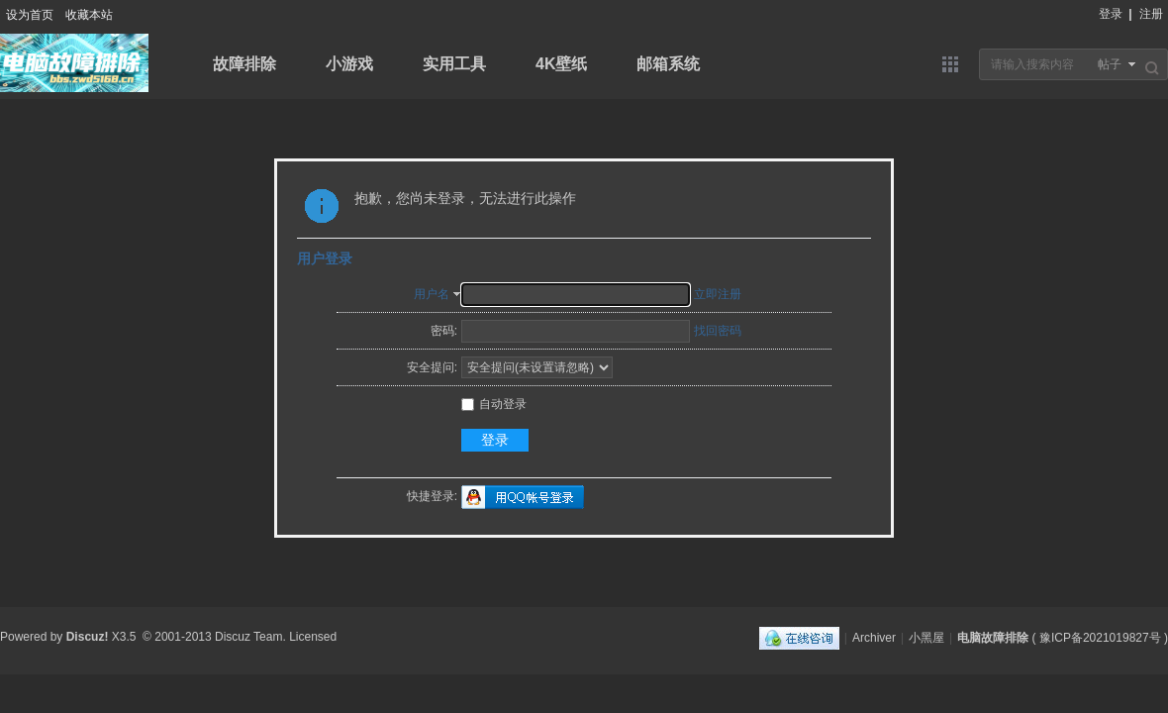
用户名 (431, 294)
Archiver (874, 638)
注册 (1151, 14)
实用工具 (454, 63)
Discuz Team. (250, 637)
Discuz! (87, 637)
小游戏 (349, 63)
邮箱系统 (668, 63)
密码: (444, 331)
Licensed (313, 637)
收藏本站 (89, 15)
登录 (1110, 14)
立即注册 (717, 294)
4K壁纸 (561, 63)
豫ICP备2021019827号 (1100, 638)
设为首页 (29, 15)
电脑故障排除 (992, 638)
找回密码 (717, 331)
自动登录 (494, 404)
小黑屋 (926, 638)
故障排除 (244, 63)
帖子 (1109, 64)
